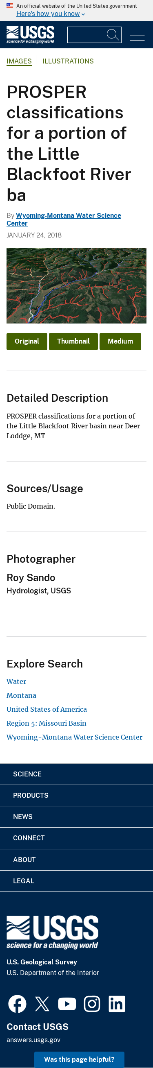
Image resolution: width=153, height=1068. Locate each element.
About (24, 860)
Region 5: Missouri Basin (46, 723)
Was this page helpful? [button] (79, 1059)
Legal (23, 881)
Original (27, 341)
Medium (120, 341)
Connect (29, 838)
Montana (21, 695)
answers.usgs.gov (33, 1040)
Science (27, 774)
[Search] (113, 35)
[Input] (94, 35)
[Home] (30, 41)
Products (31, 795)
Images (19, 61)
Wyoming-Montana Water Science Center (74, 737)
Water (16, 681)
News (23, 817)
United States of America (47, 709)
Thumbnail (73, 341)
